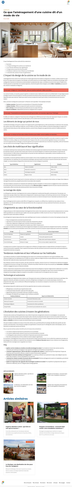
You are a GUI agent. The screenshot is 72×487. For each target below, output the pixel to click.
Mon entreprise (27, 482)
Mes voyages (62, 482)
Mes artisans (36, 482)
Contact (68, 482)
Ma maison (42, 482)
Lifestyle (55, 482)
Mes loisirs (49, 482)
